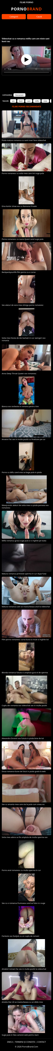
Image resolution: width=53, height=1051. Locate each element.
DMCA (10, 1042)
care (28, 101)
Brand (26, 9)
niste (45, 101)
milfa (37, 101)
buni (20, 101)
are (13, 101)
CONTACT (41, 1042)
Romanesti (19, 95)
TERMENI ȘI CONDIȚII (25, 1042)
